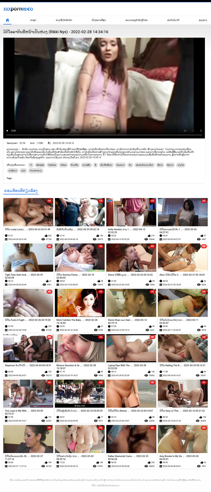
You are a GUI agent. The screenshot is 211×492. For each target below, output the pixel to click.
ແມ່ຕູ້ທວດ (13, 171)
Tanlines (52, 165)
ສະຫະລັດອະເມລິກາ (144, 165)
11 (31, 165)
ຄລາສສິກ (86, 165)
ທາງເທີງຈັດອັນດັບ (64, 20)
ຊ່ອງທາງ (203, 20)
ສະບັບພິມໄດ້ (173, 20)
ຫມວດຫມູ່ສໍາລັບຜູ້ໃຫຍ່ (136, 20)
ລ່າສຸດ (33, 20)
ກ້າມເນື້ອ (74, 165)
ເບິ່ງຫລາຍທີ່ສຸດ (99, 20)
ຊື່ (95, 165)
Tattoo (63, 165)
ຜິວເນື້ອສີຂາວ (106, 165)
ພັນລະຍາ (120, 165)
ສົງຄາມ (170, 165)
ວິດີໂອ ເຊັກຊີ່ (96, 485)
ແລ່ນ (23, 171)
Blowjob (40, 165)
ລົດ (130, 165)
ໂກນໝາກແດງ (36, 171)
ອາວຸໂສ (181, 165)
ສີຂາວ (160, 165)
